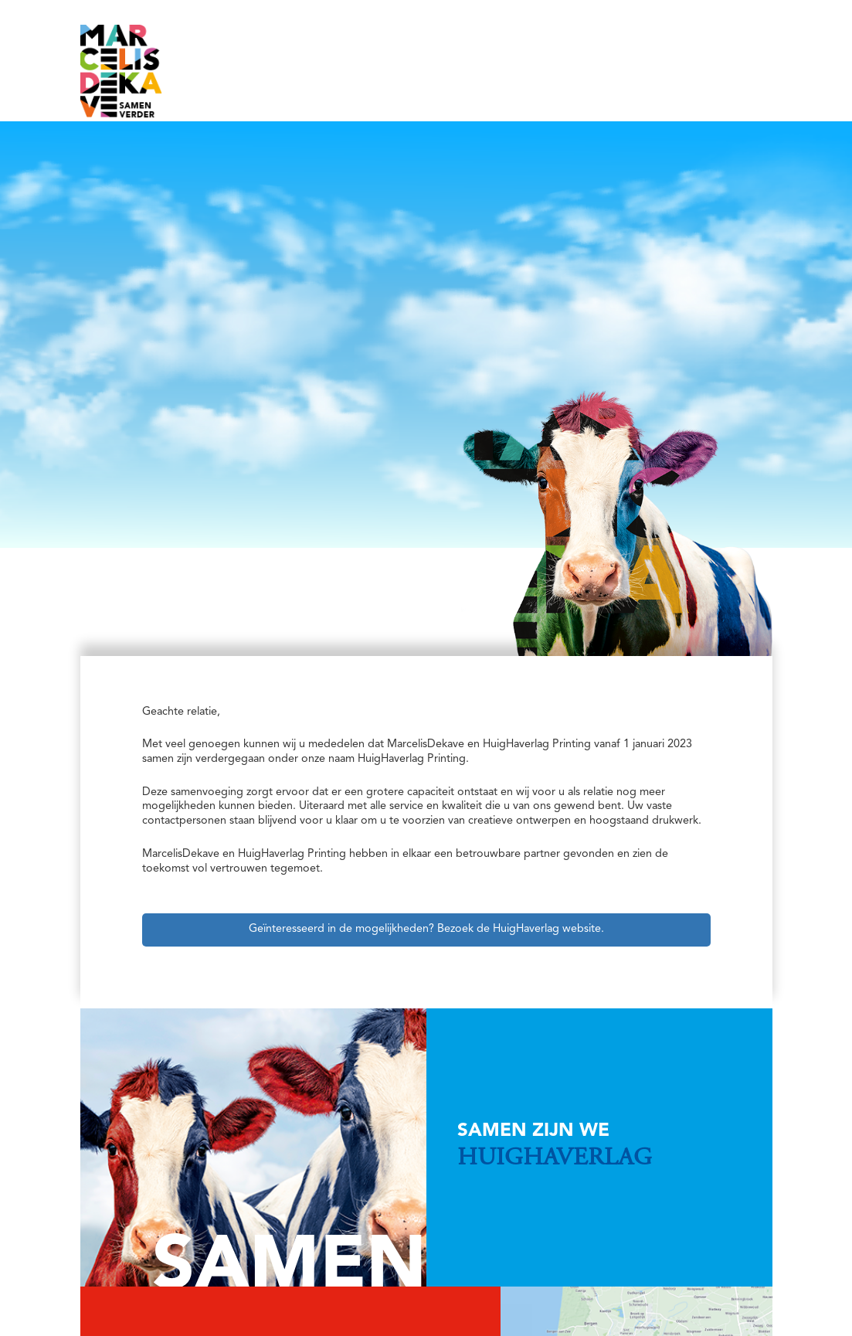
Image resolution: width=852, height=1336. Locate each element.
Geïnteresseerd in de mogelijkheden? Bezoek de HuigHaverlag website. (426, 929)
